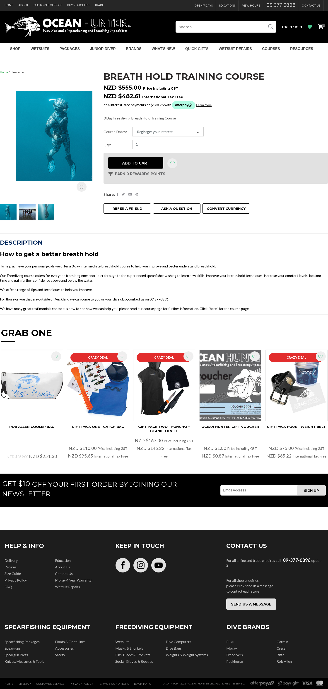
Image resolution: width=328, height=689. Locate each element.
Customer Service (48, 5)
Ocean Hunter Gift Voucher (230, 426)
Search (270, 27)
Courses (271, 49)
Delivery (11, 560)
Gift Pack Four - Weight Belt (296, 426)
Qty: (107, 144)
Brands (133, 49)
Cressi (281, 648)
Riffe (280, 655)
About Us (62, 567)
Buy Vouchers (78, 5)
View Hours (251, 5)
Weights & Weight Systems (187, 655)
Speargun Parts (16, 655)
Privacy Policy (16, 580)
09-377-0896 (297, 560)
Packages (70, 49)
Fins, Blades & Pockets (132, 655)
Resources (301, 49)
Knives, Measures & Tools (24, 661)
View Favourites (310, 27)
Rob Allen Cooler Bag (31, 426)
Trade (99, 5)
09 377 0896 (281, 5)
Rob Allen (284, 661)
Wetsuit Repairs (235, 49)
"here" (213, 308)
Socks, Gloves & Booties (134, 661)
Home (9, 5)
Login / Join (292, 27)
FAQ (8, 586)
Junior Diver (103, 49)
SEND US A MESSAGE (251, 604)
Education (63, 560)
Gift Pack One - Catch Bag (98, 426)
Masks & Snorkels (129, 648)
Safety (60, 655)
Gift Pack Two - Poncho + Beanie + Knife (164, 428)
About (23, 5)
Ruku (230, 641)
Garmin (282, 641)
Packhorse (234, 661)
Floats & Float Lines (70, 641)
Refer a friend (127, 208)
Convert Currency (226, 208)
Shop (15, 49)
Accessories (64, 648)
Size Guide (13, 573)
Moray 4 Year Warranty (73, 580)
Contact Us (311, 5)
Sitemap (25, 683)
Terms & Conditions (113, 683)
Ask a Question (176, 208)
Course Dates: (115, 131)
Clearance (17, 72)
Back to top (144, 683)
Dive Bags (174, 648)
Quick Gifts (196, 49)
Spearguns (13, 648)
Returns (11, 567)
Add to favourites (56, 356)
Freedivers (234, 655)
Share (109, 194)
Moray (231, 648)
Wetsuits (40, 49)
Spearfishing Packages (22, 641)
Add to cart (136, 163)
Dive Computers (178, 641)
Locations (227, 5)
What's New (163, 49)
